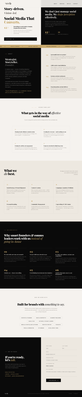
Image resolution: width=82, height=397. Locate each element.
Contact (75, 3)
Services (62, 3)
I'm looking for (50, 363)
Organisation (49, 357)
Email (47, 351)
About (55, 3)
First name (49, 345)
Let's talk (10, 39)
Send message (53, 380)
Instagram (76, 393)
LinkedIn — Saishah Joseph (12, 374)
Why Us (69, 3)
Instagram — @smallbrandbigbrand (14, 376)
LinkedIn (70, 393)
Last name (65, 345)
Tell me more (49, 369)
